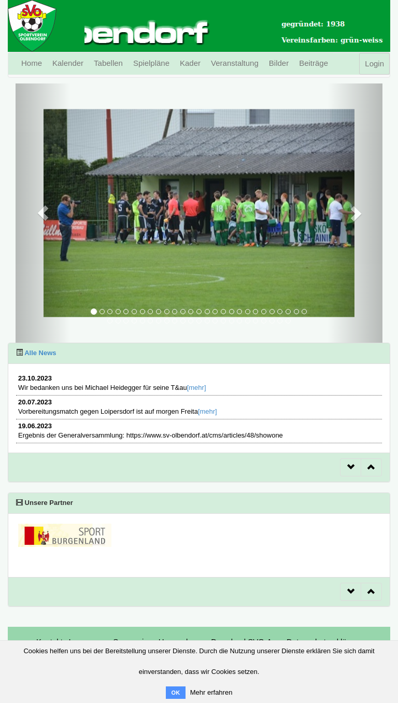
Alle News (39, 353)
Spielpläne (151, 63)
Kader (190, 63)
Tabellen (108, 63)
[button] (43, 213)
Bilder (279, 63)
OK (176, 693)
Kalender (67, 63)
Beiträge (313, 63)
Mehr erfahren (211, 692)
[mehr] (196, 387)
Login (374, 63)
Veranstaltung (235, 63)
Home (31, 63)
